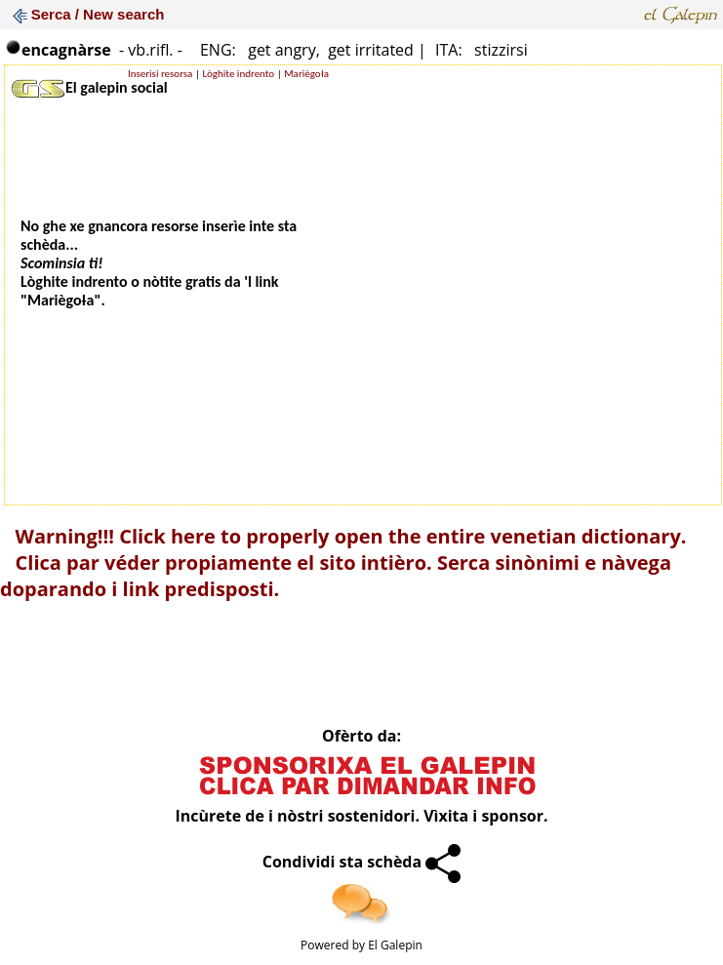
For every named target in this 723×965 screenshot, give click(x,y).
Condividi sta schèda (362, 861)
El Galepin (395, 945)
